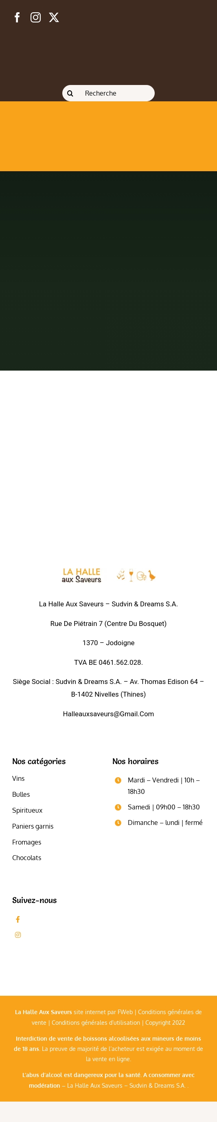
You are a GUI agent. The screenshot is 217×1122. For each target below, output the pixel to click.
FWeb (125, 1011)
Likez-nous (43, 919)
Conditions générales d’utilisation (96, 1022)
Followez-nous (48, 935)
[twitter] (54, 17)
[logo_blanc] (109, 571)
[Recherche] (108, 93)
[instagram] (36, 17)
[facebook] (17, 17)
